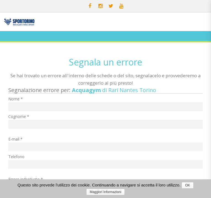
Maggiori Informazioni (105, 192)
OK (187, 185)
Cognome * (18, 116)
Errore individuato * (25, 179)
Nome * (15, 98)
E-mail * (15, 139)
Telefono (16, 156)
